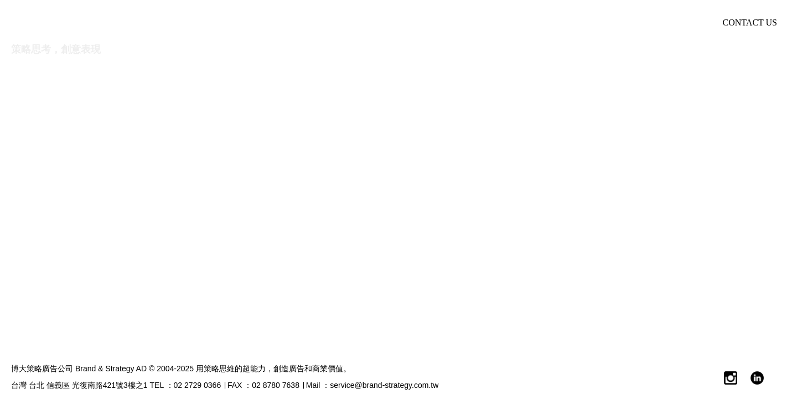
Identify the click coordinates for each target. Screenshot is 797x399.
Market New (595, 22)
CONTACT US (750, 22)
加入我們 (668, 22)
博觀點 (526, 22)
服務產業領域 (453, 22)
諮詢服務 (376, 22)
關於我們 (307, 22)
